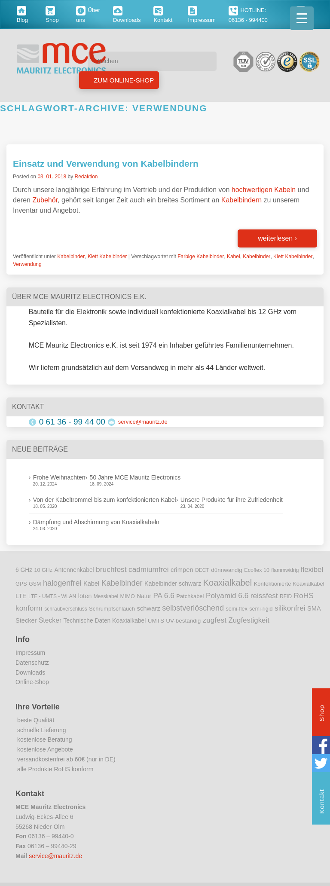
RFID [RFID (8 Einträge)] (286, 596)
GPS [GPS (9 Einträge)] (21, 584)
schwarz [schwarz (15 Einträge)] (148, 608)
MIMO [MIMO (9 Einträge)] (127, 596)
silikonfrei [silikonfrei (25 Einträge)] (290, 608)
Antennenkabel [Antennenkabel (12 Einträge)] (74, 570)
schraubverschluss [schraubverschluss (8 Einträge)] (65, 609)
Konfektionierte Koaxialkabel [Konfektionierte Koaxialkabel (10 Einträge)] (289, 583)
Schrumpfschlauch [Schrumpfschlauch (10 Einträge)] (112, 608)
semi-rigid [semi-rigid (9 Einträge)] (260, 609)
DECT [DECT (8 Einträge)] (202, 570)
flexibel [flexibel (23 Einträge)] (312, 569)
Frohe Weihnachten (59, 477)
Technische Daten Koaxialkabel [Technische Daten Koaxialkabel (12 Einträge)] (105, 620)
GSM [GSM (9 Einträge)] (35, 584)
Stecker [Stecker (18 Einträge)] (50, 620)
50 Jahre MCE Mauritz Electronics (135, 477)
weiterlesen (277, 238)
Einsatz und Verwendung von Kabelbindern (106, 163)
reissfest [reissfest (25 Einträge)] (264, 595)
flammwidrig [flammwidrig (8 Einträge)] (285, 570)
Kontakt (321, 802)
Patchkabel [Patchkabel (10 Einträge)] (190, 596)
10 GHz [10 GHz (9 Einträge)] (43, 570)
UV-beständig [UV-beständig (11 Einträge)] (183, 620)
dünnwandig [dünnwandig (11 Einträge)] (226, 570)
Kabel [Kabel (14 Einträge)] (91, 583)
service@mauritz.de (143, 422)
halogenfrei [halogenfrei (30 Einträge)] (62, 583)
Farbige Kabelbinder (200, 257)
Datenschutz (32, 662)
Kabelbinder (71, 257)
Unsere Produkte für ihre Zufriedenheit (231, 499)
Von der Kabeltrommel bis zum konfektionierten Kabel (104, 499)
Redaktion (86, 177)
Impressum (30, 652)
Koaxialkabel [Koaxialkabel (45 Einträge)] (227, 582)
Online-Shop (32, 681)
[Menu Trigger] (302, 18)
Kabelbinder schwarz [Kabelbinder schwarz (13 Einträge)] (172, 583)
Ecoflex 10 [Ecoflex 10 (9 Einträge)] (256, 570)
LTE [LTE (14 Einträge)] (21, 596)
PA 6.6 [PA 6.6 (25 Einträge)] (163, 595)
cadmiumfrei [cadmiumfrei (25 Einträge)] (148, 569)
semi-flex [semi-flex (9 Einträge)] (237, 609)
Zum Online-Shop (123, 80)
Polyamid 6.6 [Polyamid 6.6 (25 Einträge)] (227, 595)
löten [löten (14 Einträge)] (85, 596)
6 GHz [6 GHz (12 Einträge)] (23, 570)
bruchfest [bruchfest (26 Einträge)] (111, 569)
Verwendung (27, 264)
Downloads (30, 672)
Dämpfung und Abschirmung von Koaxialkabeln (96, 522)
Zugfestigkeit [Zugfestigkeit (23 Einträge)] (248, 620)
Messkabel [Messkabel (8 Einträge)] (106, 596)
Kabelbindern (241, 200)
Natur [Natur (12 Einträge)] (144, 596)
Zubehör (45, 200)
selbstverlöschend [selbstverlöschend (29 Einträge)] (193, 608)
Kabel (233, 257)
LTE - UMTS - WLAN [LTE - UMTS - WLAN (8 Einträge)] (52, 596)
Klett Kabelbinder (107, 257)
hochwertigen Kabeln (264, 189)
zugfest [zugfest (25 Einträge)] (214, 620)
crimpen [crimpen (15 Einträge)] (182, 569)
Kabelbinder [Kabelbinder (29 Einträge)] (122, 583)
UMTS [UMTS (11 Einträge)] (156, 620)
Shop (321, 714)
